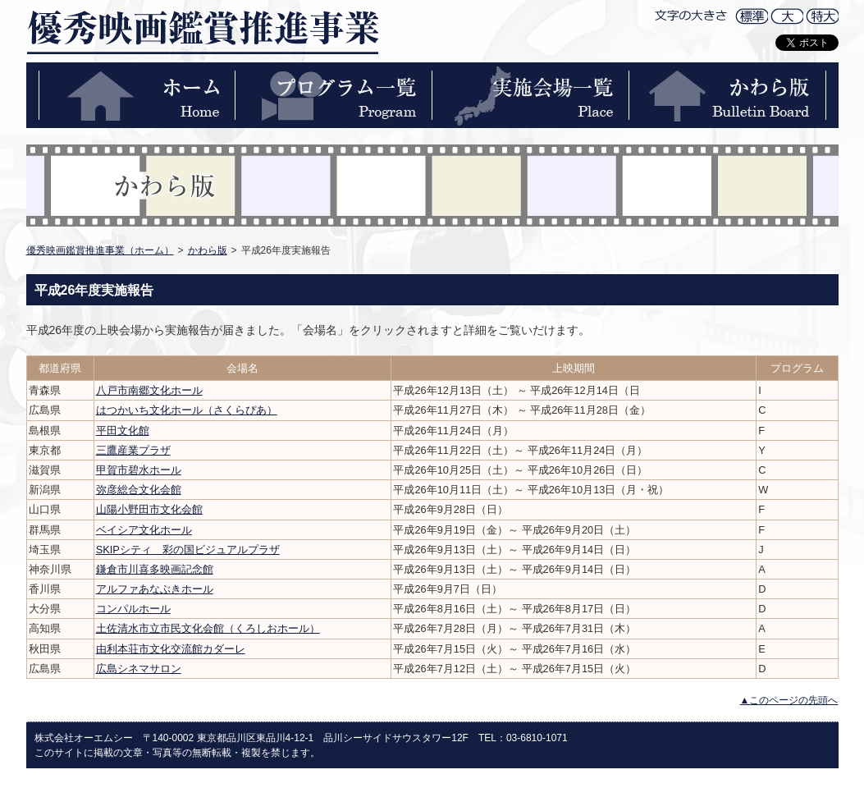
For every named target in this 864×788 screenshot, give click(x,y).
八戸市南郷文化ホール (149, 390)
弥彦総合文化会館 (138, 489)
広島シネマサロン (138, 668)
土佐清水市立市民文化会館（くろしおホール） (208, 628)
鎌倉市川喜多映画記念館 (154, 569)
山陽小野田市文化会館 (149, 509)
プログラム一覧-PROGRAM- (333, 95)
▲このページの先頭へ (789, 700)
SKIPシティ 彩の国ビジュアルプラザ (188, 549)
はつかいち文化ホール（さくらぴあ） (186, 410)
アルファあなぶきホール (154, 589)
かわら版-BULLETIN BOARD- (727, 95)
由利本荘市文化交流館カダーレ (170, 649)
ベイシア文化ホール (144, 530)
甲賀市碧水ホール (138, 470)
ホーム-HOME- (137, 95)
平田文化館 (122, 430)
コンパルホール (133, 608)
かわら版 (207, 250)
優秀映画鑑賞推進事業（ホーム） (100, 250)
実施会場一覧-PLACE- (530, 95)
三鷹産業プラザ (133, 450)
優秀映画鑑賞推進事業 (202, 31)
